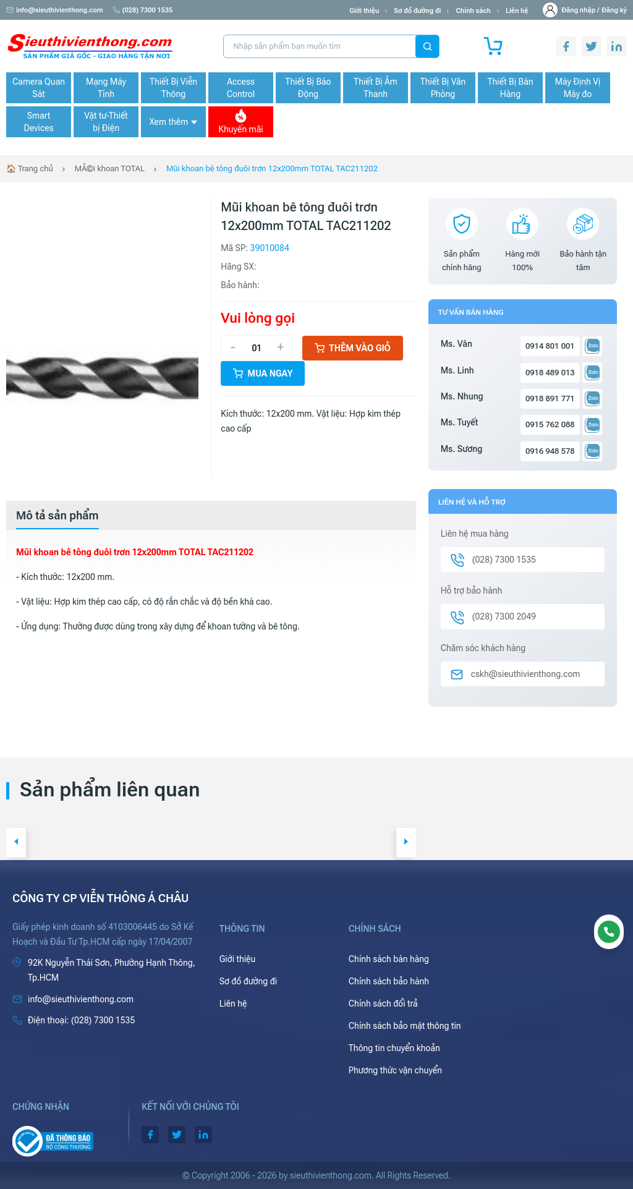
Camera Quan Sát (38, 88)
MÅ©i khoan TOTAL (110, 168)
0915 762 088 (550, 424)
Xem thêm (173, 122)
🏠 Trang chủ (29, 168)
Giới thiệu (364, 11)
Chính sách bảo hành (389, 981)
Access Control (241, 88)
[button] (16, 843)
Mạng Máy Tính (106, 88)
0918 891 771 (550, 398)
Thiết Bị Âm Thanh (375, 88)
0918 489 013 (550, 372)
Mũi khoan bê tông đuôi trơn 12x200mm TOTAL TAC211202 (272, 168)
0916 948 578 (550, 451)
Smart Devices (38, 122)
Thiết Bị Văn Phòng (443, 88)
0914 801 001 (550, 346)
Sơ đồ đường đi (417, 11)
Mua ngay (262, 373)
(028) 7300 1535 (143, 10)
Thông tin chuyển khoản (394, 1048)
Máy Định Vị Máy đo (577, 88)
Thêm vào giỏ (353, 348)
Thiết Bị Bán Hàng (510, 88)
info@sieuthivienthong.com (54, 10)
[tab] (57, 516)
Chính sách (473, 11)
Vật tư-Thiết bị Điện (106, 122)
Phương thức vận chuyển (395, 1070)
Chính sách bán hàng (389, 959)
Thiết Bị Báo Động (308, 88)
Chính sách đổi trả (383, 1003)
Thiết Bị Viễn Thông (173, 88)
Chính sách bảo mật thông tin (405, 1026)
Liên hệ (517, 11)
